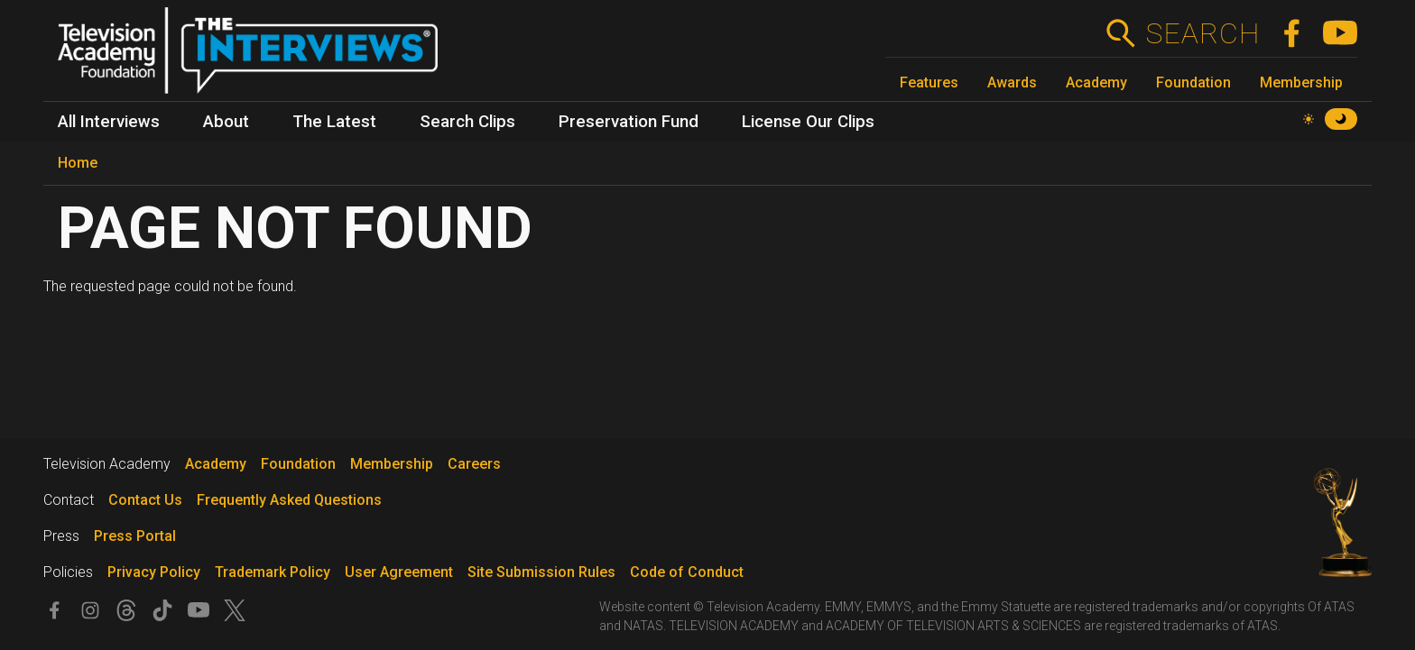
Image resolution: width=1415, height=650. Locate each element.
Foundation (1193, 82)
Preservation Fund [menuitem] (628, 122)
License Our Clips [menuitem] (808, 122)
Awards (1012, 82)
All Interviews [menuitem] (109, 122)
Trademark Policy (272, 572)
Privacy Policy (153, 572)
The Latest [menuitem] (334, 122)
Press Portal (135, 536)
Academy (1096, 82)
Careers (474, 463)
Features (929, 82)
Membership (1301, 82)
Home (77, 162)
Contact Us (145, 499)
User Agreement (399, 572)
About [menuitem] (226, 122)
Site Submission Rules (541, 572)
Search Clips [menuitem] (467, 122)
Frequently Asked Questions (289, 499)
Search (1202, 33)
